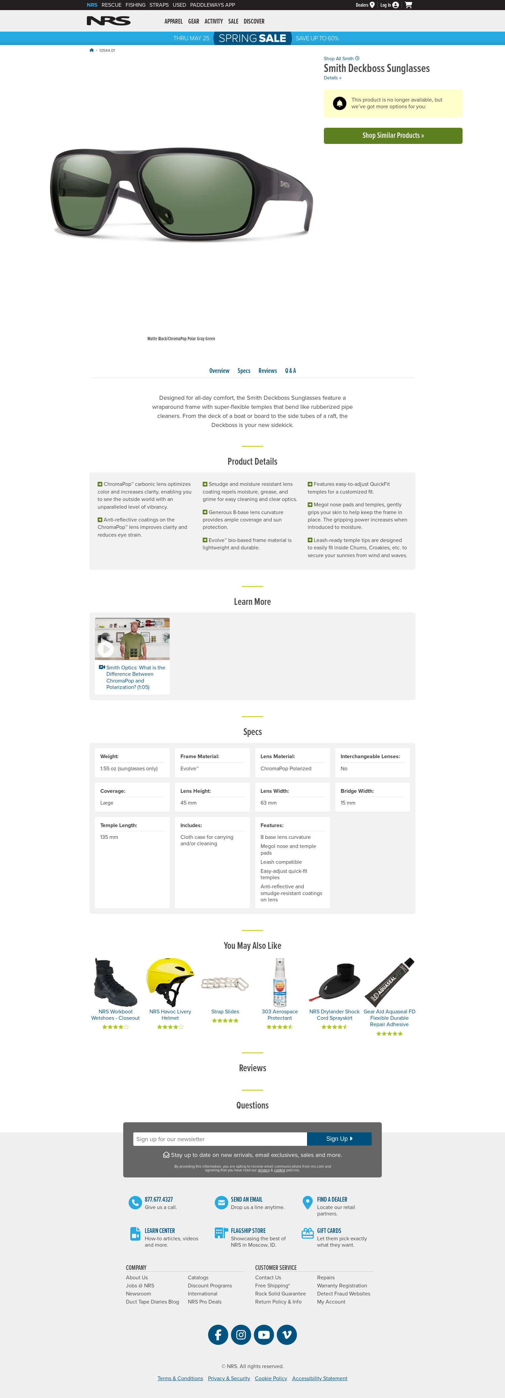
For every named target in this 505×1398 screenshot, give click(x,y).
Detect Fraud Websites (343, 1293)
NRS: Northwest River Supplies (109, 21)
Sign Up (339, 1138)
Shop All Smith (341, 59)
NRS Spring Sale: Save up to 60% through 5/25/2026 (252, 38)
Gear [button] (193, 21)
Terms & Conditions (180, 1378)
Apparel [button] (174, 21)
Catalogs (198, 1277)
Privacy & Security (229, 1378)
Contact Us (268, 1277)
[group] (181, 199)
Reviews (268, 371)
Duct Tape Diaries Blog (152, 1301)
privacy (264, 1170)
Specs (244, 371)
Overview (219, 371)
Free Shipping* (272, 1285)
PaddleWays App (212, 5)
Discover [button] (254, 21)
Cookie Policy (271, 1378)
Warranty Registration (342, 1285)
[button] (132, 656)
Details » (332, 78)
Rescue (112, 5)
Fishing (135, 5)
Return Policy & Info (278, 1301)
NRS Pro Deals (205, 1301)
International (202, 1293)
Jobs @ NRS (140, 1285)
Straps (159, 5)
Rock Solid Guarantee (280, 1293)
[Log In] (392, 5)
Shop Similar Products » (393, 135)
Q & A (290, 371)
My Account (331, 1301)
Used (179, 5)
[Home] (92, 50)
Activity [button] (214, 21)
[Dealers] (368, 5)
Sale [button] (233, 21)
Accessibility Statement (319, 1378)
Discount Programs (210, 1285)
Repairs (326, 1277)
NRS (92, 5)
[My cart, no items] (411, 5)
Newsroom (138, 1293)
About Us (137, 1277)
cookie (279, 1170)
